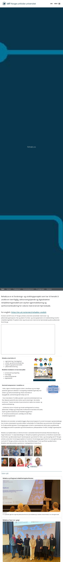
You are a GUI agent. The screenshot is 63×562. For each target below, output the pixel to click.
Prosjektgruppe (40, 289)
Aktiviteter (49, 289)
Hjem (2, 289)
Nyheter (9, 289)
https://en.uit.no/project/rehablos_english (28, 312)
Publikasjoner (16, 289)
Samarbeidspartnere (28, 289)
